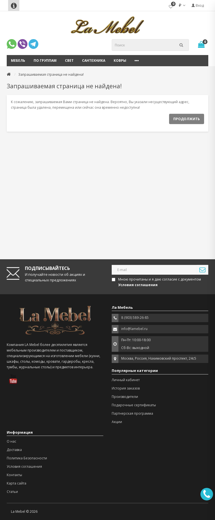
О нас (11, 441)
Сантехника (93, 60)
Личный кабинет (126, 379)
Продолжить (186, 119)
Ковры (120, 60)
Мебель (18, 60)
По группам (45, 60)
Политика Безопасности (27, 458)
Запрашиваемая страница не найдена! (51, 74)
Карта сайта (16, 483)
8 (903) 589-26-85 (135, 317)
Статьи (12, 491)
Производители (125, 396)
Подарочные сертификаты (134, 405)
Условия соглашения (24, 466)
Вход (197, 5)
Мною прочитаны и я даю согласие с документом (157, 282)
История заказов (126, 388)
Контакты (14, 474)
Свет (69, 60)
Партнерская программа (132, 413)
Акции (117, 421)
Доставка (14, 449)
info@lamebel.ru (134, 328)
